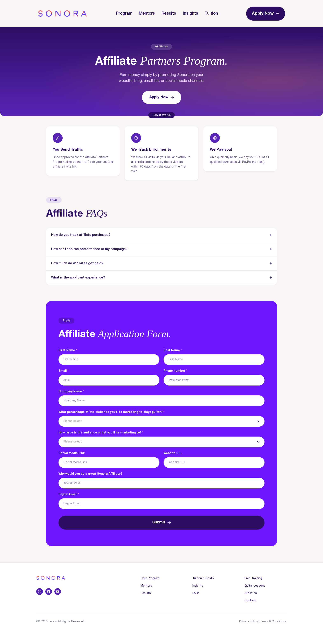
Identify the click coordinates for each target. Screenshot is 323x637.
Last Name (173, 350)
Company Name (71, 391)
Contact (250, 600)
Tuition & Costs (203, 578)
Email (64, 371)
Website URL (173, 453)
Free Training (253, 578)
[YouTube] (57, 591)
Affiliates (251, 593)
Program (124, 13)
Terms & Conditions (273, 621)
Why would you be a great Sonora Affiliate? (90, 474)
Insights (190, 13)
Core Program (149, 578)
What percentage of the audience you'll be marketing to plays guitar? (111, 412)
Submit (161, 522)
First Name (68, 350)
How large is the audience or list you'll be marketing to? (101, 433)
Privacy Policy (248, 621)
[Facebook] (48, 591)
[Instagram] (39, 591)
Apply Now (265, 13)
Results (169, 13)
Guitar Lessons (255, 586)
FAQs (196, 593)
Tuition (211, 13)
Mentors (147, 13)
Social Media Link (72, 453)
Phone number (175, 371)
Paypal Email (69, 494)
